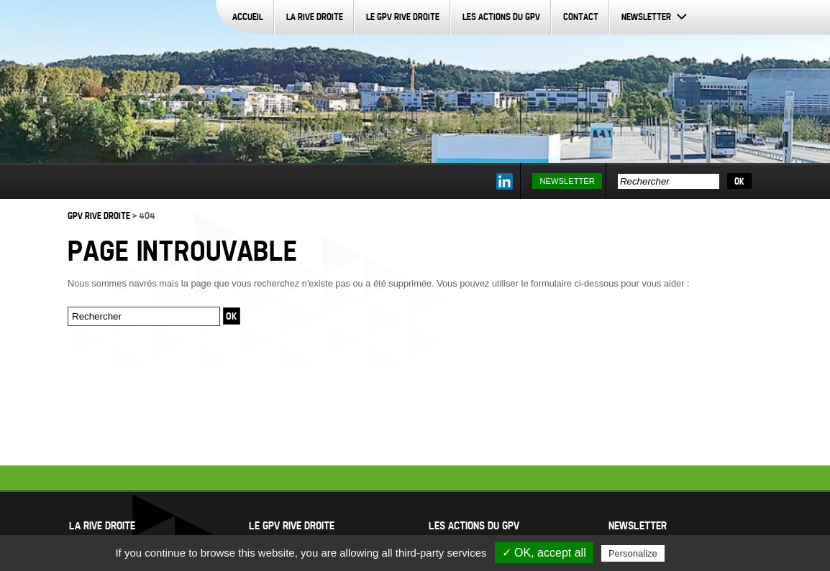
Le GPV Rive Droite (402, 16)
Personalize (632, 553)
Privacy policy (698, 553)
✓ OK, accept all (544, 553)
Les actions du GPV (501, 16)
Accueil (247, 16)
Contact (580, 16)
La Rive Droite (314, 16)
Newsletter (646, 16)
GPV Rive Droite (99, 215)
